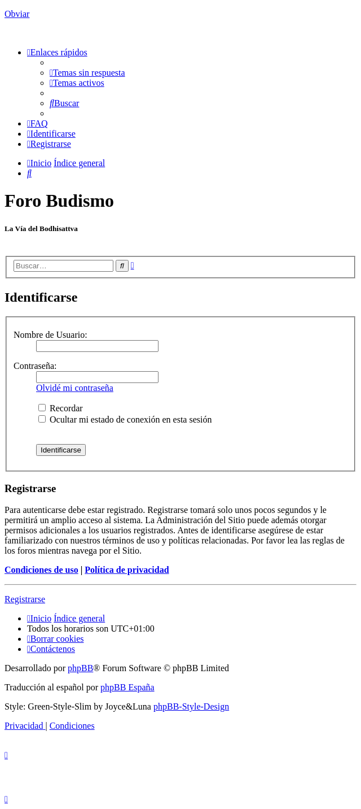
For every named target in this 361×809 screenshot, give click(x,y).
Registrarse (25, 599)
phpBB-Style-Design (191, 706)
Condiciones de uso (41, 570)
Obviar (17, 14)
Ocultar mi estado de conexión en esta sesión (125, 419)
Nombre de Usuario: (50, 335)
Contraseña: (35, 366)
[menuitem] (87, 72)
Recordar (60, 408)
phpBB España (127, 687)
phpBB (80, 668)
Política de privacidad (127, 570)
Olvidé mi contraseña (74, 388)
